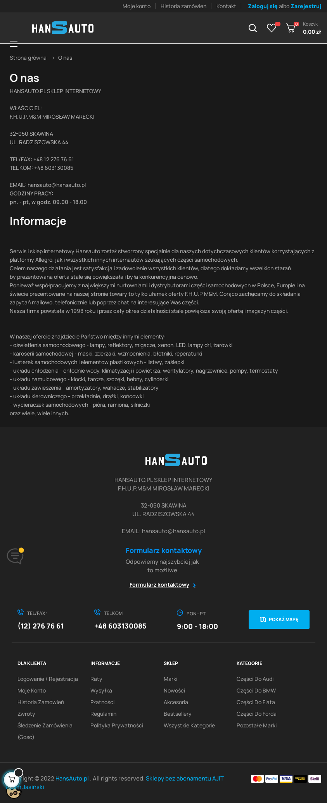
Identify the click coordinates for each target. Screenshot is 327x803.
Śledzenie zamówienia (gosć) (45, 731)
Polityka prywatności (116, 725)
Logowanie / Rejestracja (47, 678)
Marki (170, 678)
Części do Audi (255, 678)
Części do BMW (256, 690)
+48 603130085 (120, 625)
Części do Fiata (256, 702)
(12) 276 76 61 (40, 625)
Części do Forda (257, 713)
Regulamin (103, 713)
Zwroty (26, 713)
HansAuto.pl (72, 778)
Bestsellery (178, 713)
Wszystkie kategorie (189, 725)
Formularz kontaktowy (159, 584)
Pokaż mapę (283, 619)
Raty (96, 678)
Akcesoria (176, 702)
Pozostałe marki (257, 725)
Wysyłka (101, 690)
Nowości (174, 690)
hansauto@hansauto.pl (57, 184)
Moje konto (137, 6)
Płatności (102, 702)
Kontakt (226, 6)
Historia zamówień (183, 6)
